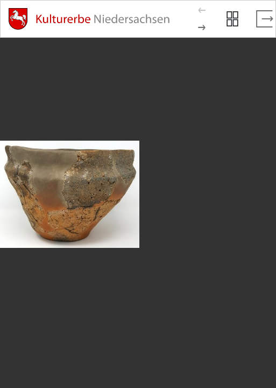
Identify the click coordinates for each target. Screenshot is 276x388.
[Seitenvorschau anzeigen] (232, 18)
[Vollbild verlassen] (264, 18)
